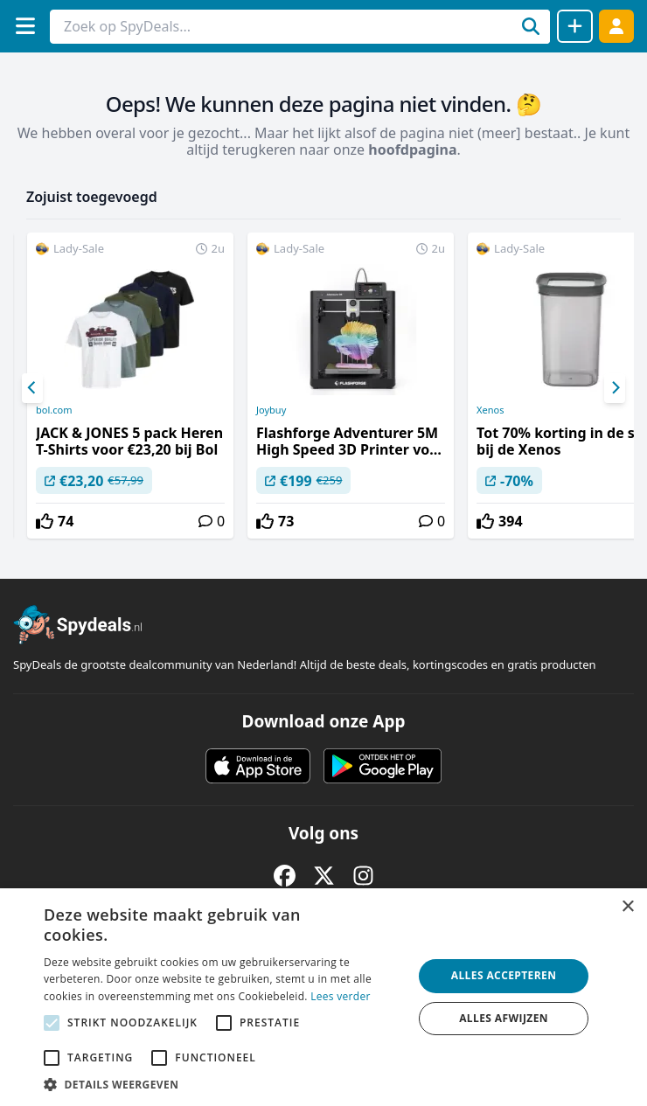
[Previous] (32, 388)
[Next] (614, 388)
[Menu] (25, 26)
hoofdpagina (412, 149)
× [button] (627, 907)
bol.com (54, 410)
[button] (223, 1084)
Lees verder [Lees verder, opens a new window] (340, 996)
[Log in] (616, 26)
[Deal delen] (575, 26)
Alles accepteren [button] (504, 975)
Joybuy (271, 410)
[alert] (323, 997)
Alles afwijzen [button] (503, 1018)
